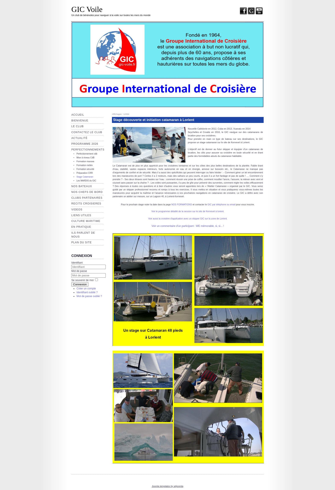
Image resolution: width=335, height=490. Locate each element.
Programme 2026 (84, 143)
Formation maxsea (85, 161)
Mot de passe (79, 271)
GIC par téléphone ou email (221, 204)
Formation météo (84, 165)
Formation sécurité (85, 169)
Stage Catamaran (84, 177)
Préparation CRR (84, 173)
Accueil (77, 114)
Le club (77, 126)
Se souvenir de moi (82, 280)
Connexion (80, 284)
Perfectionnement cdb (86, 154)
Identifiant (77, 262)
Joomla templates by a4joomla (167, 486)
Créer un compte (86, 288)
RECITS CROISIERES (86, 203)
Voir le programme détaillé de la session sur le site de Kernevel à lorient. (187, 211)
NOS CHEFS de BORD (87, 192)
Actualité (79, 138)
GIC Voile (87, 9)
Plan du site (81, 242)
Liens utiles (81, 215)
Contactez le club (86, 132)
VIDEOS (76, 209)
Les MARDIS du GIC (86, 180)
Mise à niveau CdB (85, 157)
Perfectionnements (87, 149)
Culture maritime (85, 221)
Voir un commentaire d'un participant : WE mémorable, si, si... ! (188, 226)
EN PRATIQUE (81, 226)
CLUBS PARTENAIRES (87, 197)
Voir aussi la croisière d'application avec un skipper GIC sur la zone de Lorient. (187, 218)
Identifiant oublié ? (87, 292)
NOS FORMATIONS (181, 204)
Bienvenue (79, 120)
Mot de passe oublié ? (89, 296)
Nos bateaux (81, 186)
